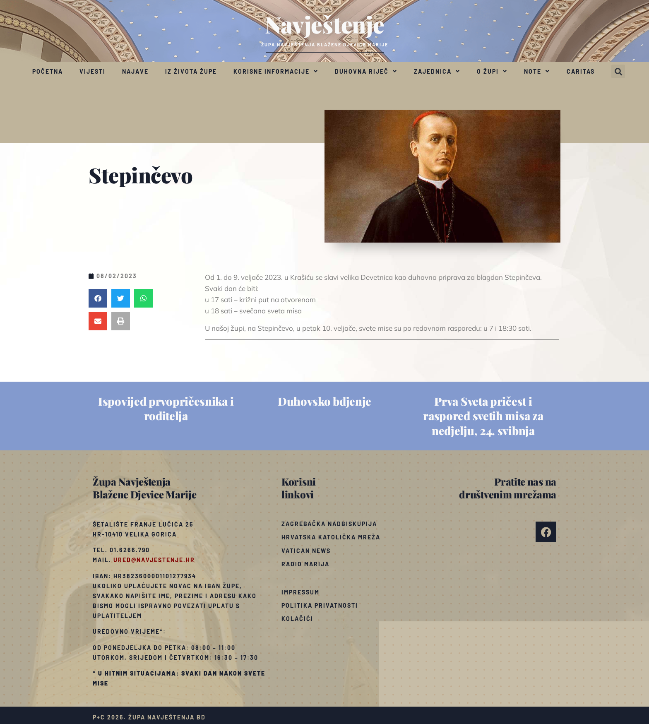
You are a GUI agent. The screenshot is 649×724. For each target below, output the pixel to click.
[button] (618, 71)
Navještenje (325, 24)
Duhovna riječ (366, 71)
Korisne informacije (275, 71)
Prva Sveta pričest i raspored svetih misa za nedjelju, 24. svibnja (483, 416)
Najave (135, 71)
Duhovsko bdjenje (324, 401)
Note (537, 71)
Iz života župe (191, 71)
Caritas (581, 71)
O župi (492, 71)
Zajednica (437, 71)
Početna (47, 71)
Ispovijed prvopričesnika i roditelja (165, 408)
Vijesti (92, 71)
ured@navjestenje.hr (154, 559)
